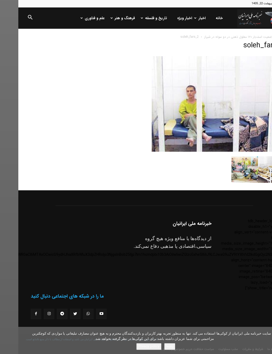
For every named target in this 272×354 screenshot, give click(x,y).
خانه (201, 18)
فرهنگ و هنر (105, 18)
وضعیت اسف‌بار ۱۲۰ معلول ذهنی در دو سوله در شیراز (220, 36)
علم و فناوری (74, 18)
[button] (11, 18)
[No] (265, 340)
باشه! (151, 346)
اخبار (182, 18)
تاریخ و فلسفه (136, 18)
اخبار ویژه (166, 18)
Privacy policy (130, 346)
